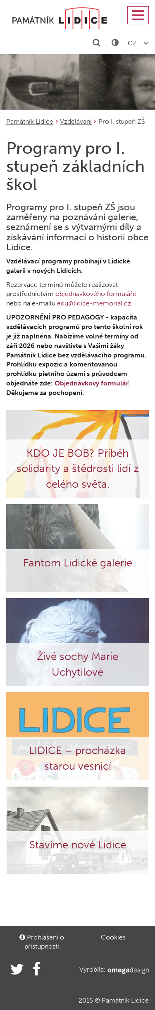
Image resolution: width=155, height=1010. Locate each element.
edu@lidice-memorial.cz (94, 303)
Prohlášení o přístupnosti (41, 941)
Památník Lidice (29, 121)
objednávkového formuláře (95, 294)
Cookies (113, 937)
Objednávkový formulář (91, 383)
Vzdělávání (76, 121)
